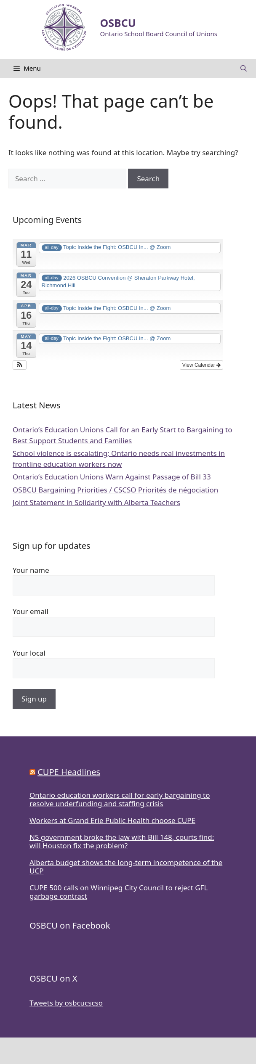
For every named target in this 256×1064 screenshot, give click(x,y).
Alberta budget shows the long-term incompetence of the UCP (125, 866)
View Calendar (201, 365)
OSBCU (118, 23)
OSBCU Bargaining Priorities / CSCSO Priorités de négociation (115, 490)
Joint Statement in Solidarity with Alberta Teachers (96, 502)
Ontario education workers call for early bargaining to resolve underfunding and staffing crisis (119, 799)
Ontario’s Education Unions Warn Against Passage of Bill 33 (112, 477)
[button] (19, 365)
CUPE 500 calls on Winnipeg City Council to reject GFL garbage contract (118, 892)
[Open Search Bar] (243, 68)
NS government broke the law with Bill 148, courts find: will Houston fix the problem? (121, 841)
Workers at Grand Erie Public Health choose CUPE (112, 820)
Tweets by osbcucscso (66, 1003)
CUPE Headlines (68, 772)
